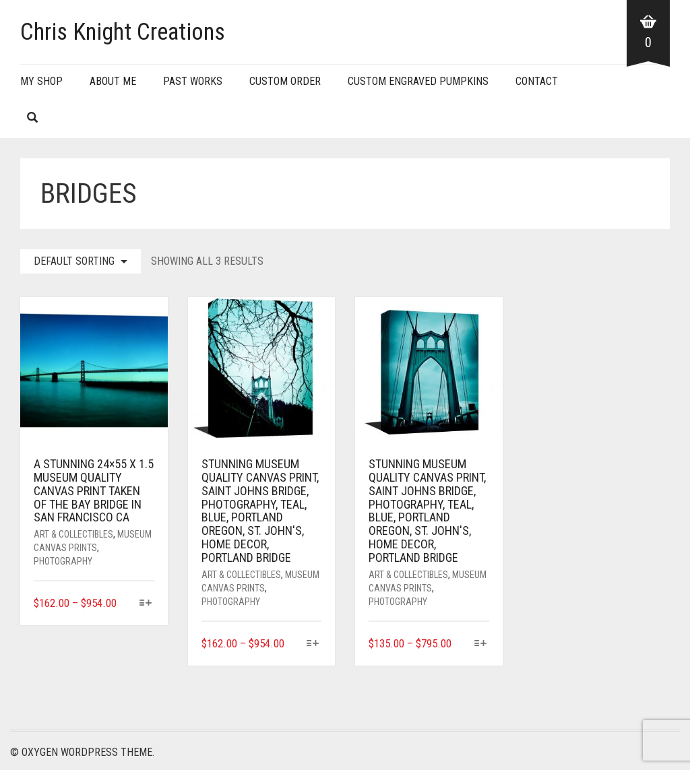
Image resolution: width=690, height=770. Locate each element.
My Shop (41, 81)
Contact (536, 81)
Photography (63, 561)
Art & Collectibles (73, 534)
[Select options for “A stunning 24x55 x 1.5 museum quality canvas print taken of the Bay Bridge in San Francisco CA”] (145, 604)
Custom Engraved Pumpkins (418, 81)
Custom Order (285, 81)
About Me (113, 81)
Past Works (192, 81)
